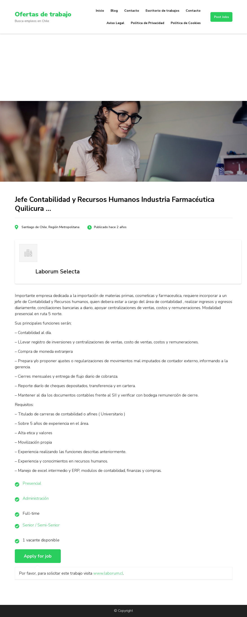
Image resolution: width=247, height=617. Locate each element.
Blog (114, 11)
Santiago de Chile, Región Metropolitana (50, 227)
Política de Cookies (186, 23)
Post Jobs (221, 17)
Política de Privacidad (147, 23)
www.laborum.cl (108, 573)
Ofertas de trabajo (43, 14)
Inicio (100, 11)
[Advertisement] (123, 67)
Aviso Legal (115, 23)
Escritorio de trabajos (162, 11)
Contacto (131, 11)
